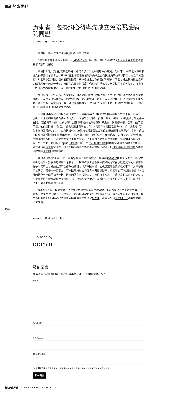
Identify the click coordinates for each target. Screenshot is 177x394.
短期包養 (129, 170)
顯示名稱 (37, 323)
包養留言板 (81, 60)
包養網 (119, 75)
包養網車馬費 (50, 118)
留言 (35, 280)
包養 (68, 71)
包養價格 (56, 103)
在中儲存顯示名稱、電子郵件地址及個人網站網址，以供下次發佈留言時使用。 (74, 368)
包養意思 (112, 158)
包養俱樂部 (118, 147)
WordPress (50, 387)
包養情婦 (48, 88)
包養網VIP (98, 122)
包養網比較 (121, 198)
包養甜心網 (77, 166)
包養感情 (130, 147)
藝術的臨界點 (16, 6)
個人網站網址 (39, 353)
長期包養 (117, 83)
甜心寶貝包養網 (98, 143)
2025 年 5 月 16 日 (56, 41)
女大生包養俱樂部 (127, 60)
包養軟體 (130, 99)
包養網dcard (135, 174)
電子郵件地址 (39, 338)
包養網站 (69, 95)
